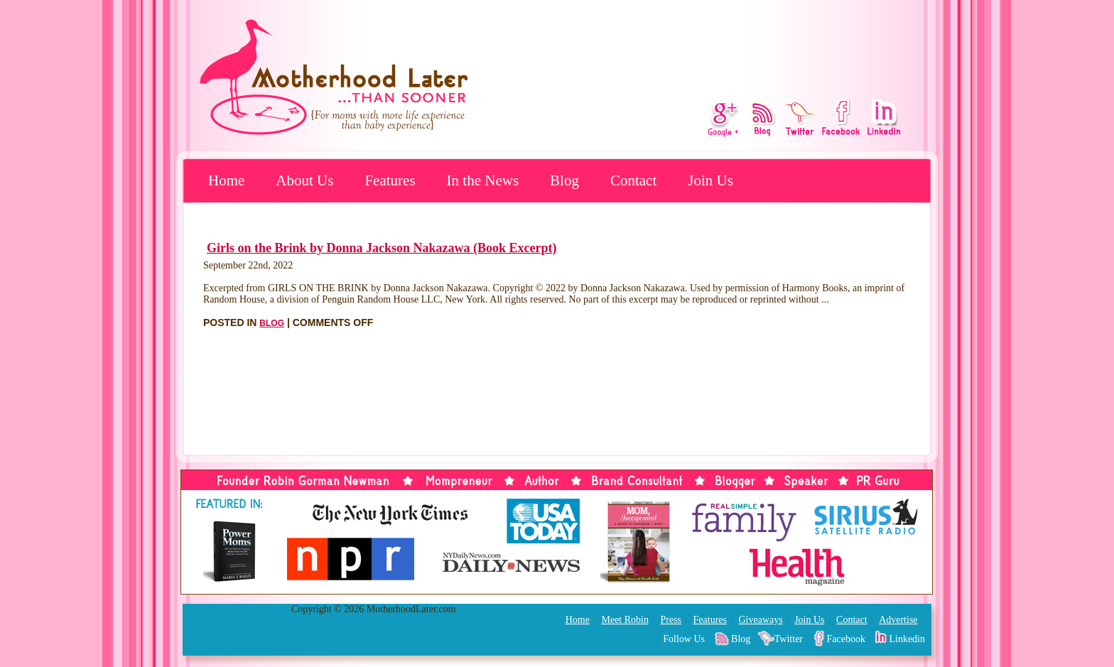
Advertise (898, 619)
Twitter (788, 639)
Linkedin (907, 639)
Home (226, 180)
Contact (633, 180)
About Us (304, 180)
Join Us (710, 180)
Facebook (846, 639)
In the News (483, 180)
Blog (564, 180)
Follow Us (684, 639)
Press (670, 619)
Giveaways (760, 619)
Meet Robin (625, 619)
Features (389, 180)
